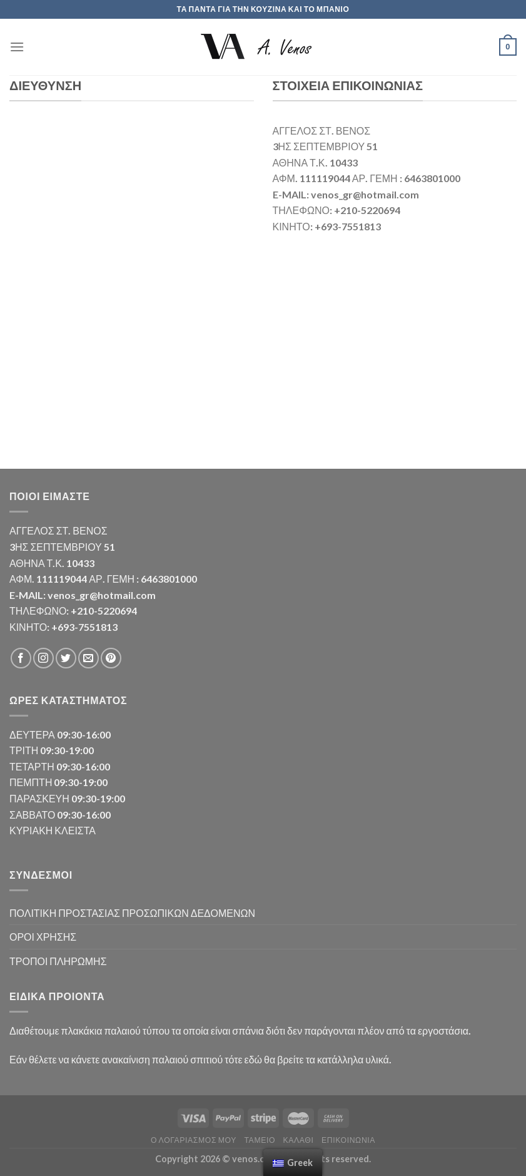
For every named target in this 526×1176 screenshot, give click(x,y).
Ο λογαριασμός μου (193, 1140)
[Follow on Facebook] (21, 658)
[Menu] (16, 46)
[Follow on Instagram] (43, 658)
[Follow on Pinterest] (111, 658)
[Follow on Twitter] (66, 658)
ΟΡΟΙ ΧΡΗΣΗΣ (42, 937)
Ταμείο (259, 1140)
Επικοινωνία (348, 1140)
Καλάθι (298, 1140)
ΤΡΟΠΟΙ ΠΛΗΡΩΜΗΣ (58, 961)
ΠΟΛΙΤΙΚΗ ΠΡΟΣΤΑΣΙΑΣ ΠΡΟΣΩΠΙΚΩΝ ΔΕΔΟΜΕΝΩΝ (132, 913)
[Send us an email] (88, 658)
